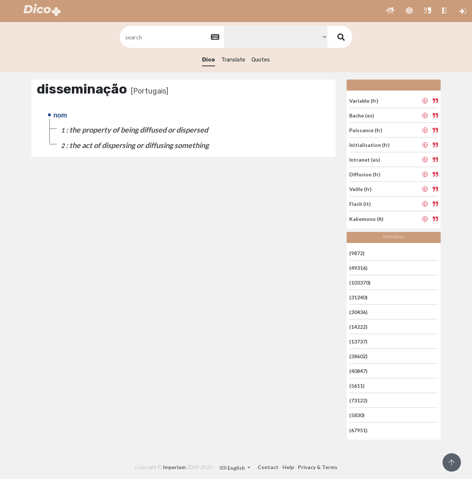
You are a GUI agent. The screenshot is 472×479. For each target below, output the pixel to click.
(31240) (358, 297)
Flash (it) (360, 204)
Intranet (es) (364, 159)
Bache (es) (361, 115)
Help (288, 467)
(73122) (358, 400)
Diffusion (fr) (365, 174)
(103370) (360, 282)
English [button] (233, 468)
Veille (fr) (360, 189)
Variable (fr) (363, 100)
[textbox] (171, 37)
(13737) (358, 341)
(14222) (358, 327)
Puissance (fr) (365, 130)
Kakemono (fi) (366, 218)
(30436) (358, 312)
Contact (268, 467)
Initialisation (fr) (369, 145)
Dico (208, 59)
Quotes (260, 59)
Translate (233, 59)
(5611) (357, 386)
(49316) (358, 268)
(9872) (357, 253)
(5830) (357, 415)
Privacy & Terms (317, 467)
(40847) (358, 371)
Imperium (174, 467)
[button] (390, 11)
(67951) (358, 430)
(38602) (358, 356)
